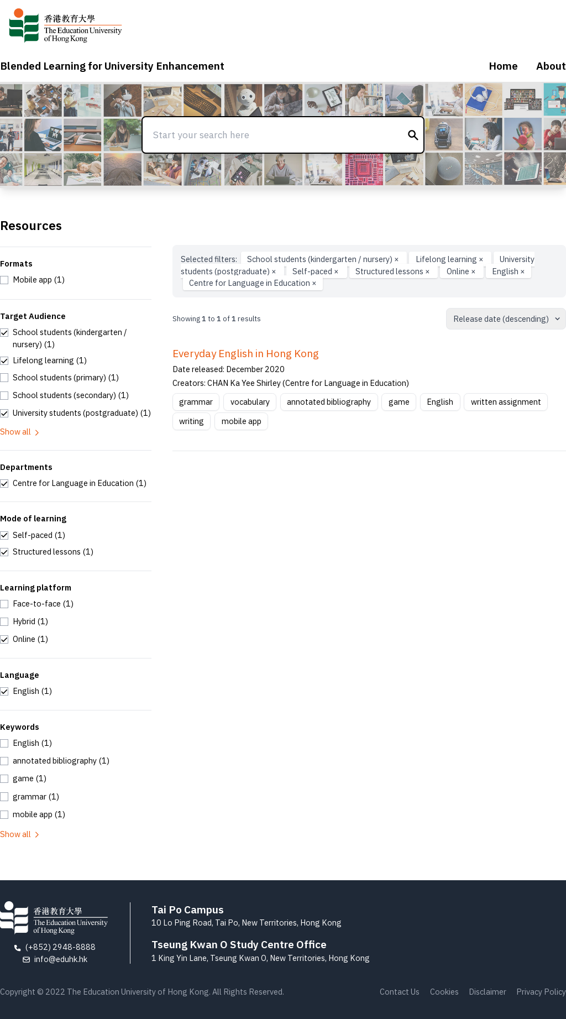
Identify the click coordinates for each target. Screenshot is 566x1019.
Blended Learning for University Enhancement (112, 65)
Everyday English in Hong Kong (245, 353)
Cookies (444, 991)
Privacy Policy (541, 991)
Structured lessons (393, 271)
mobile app (241, 421)
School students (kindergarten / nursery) (324, 259)
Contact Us (400, 991)
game (399, 401)
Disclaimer (487, 991)
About (551, 65)
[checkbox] (32, 280)
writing (191, 421)
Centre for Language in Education (253, 283)
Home (503, 65)
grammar (196, 401)
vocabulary (250, 401)
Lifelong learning (450, 259)
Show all (20, 431)
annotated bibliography (329, 401)
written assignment (506, 401)
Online (462, 271)
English (508, 271)
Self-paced (316, 271)
